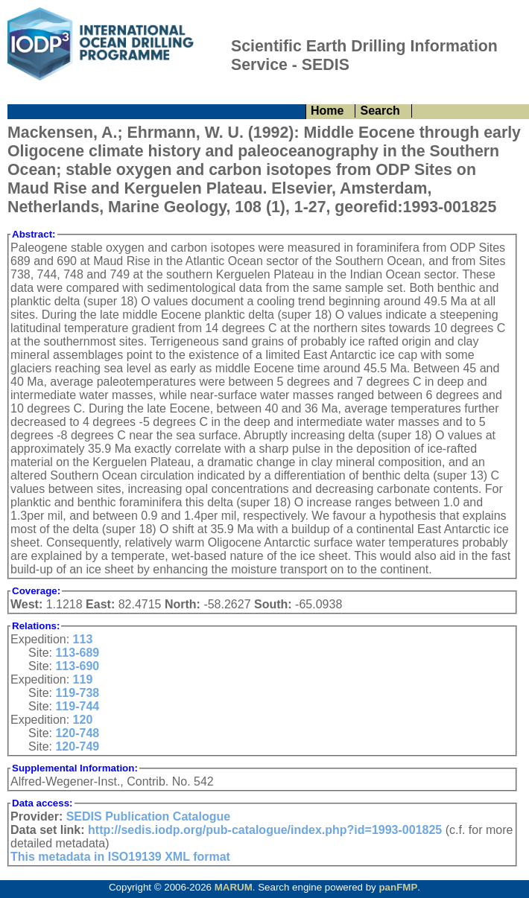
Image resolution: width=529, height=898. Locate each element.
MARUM (234, 887)
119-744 (77, 706)
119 (83, 679)
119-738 (77, 693)
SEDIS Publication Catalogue (148, 816)
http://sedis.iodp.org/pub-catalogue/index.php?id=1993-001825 (265, 830)
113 (83, 639)
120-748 (77, 733)
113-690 (77, 666)
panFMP (397, 887)
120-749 (77, 746)
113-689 (77, 652)
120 (83, 719)
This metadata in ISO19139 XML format (120, 856)
